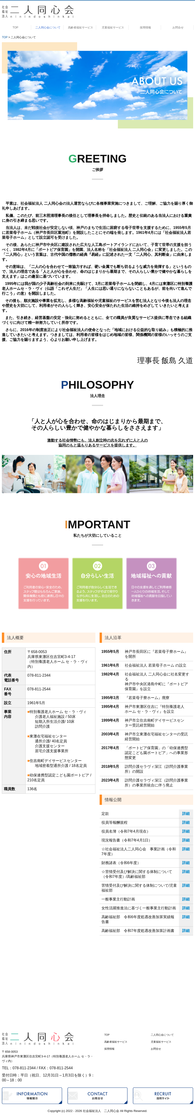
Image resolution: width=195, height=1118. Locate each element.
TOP (15, 27)
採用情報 (145, 27)
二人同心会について (48, 27)
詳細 (186, 814)
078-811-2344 (39, 675)
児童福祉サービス (113, 27)
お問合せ (178, 27)
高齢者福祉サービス (80, 27)
